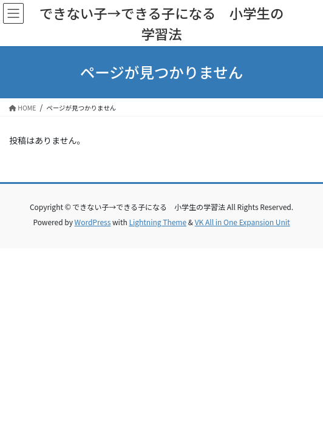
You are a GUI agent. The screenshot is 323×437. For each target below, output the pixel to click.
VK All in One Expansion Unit (242, 222)
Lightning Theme (157, 222)
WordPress (93, 222)
